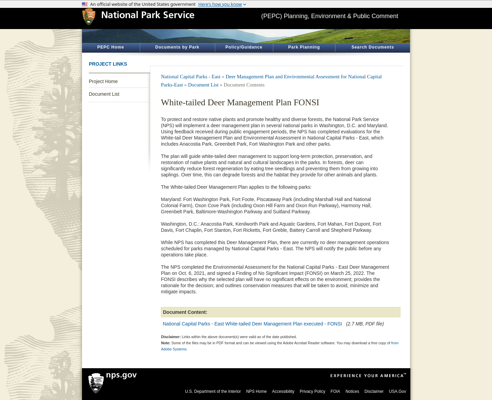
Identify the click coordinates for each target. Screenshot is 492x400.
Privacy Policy (312, 391)
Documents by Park (177, 47)
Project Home (103, 81)
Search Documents (373, 47)
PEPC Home (110, 47)
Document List (104, 94)
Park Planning (304, 47)
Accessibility (283, 391)
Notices (352, 391)
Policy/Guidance (244, 47)
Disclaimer (374, 391)
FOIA (335, 391)
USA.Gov (397, 391)
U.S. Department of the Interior (213, 391)
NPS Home (256, 391)
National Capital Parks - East (190, 76)
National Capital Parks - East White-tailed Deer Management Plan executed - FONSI (252, 323)
